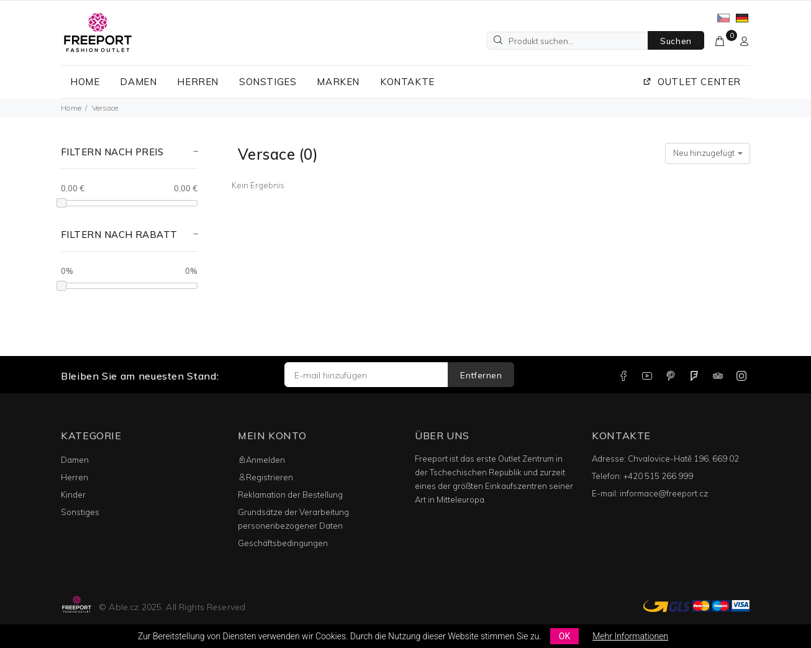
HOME (84, 82)
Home (71, 107)
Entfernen (481, 375)
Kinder (73, 495)
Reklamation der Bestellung (290, 495)
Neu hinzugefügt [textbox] (704, 153)
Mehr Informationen (630, 636)
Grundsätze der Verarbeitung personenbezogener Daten (293, 519)
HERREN (198, 82)
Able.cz (123, 607)
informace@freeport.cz (664, 493)
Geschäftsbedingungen (283, 543)
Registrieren (265, 477)
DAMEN (138, 82)
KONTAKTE (407, 82)
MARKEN (338, 82)
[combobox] (707, 153)
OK (564, 636)
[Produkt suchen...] (567, 41)
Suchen (676, 41)
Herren (74, 477)
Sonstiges (80, 512)
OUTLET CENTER (692, 82)
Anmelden (261, 460)
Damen (75, 460)
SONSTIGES (267, 82)
